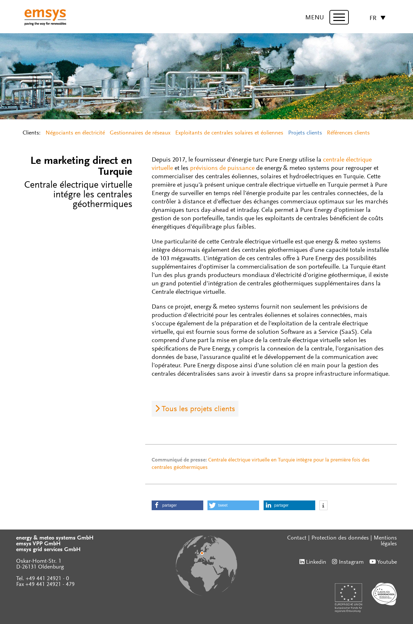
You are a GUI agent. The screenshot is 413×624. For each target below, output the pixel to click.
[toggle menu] (339, 17)
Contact (297, 538)
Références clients (348, 133)
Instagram (351, 562)
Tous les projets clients (198, 409)
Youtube (387, 562)
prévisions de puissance (222, 168)
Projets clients (305, 133)
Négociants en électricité (75, 133)
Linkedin (316, 562)
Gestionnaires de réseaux (140, 133)
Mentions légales (385, 541)
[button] (177, 505)
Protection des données (340, 538)
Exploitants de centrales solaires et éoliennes (229, 133)
